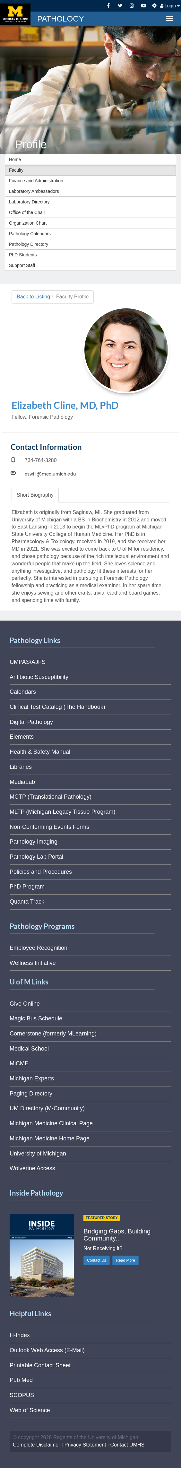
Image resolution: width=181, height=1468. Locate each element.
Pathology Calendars (30, 233)
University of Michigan (38, 1153)
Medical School (29, 1048)
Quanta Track (27, 901)
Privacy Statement (85, 1444)
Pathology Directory (28, 244)
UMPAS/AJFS (28, 662)
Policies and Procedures (41, 872)
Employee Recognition (38, 948)
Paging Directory (31, 1093)
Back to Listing (33, 296)
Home (15, 159)
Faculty (16, 170)
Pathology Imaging (33, 841)
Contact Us (96, 1260)
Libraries (21, 767)
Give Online (25, 1003)
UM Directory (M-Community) (47, 1108)
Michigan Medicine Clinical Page (51, 1123)
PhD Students (23, 254)
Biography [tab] (35, 495)
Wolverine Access (32, 1168)
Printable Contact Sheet (40, 1365)
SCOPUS (22, 1395)
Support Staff (22, 265)
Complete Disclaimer (36, 1444)
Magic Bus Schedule (36, 1018)
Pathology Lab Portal (36, 857)
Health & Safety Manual (40, 752)
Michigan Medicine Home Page (50, 1138)
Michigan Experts (32, 1078)
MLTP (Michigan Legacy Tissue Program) (62, 812)
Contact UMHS (127, 1444)
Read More (125, 1260)
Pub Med (21, 1380)
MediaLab (22, 782)
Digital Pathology (31, 722)
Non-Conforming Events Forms (49, 827)
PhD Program (27, 886)
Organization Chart (28, 223)
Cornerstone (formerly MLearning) (53, 1033)
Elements (22, 737)
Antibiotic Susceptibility (39, 677)
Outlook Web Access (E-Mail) (47, 1350)
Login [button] (170, 5)
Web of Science (30, 1410)
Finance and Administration (36, 180)
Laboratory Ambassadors (34, 191)
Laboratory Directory (29, 201)
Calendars (23, 692)
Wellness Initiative (33, 963)
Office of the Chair (27, 212)
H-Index (20, 1335)
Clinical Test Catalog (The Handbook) (57, 707)
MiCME (19, 1063)
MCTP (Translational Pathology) (50, 797)
